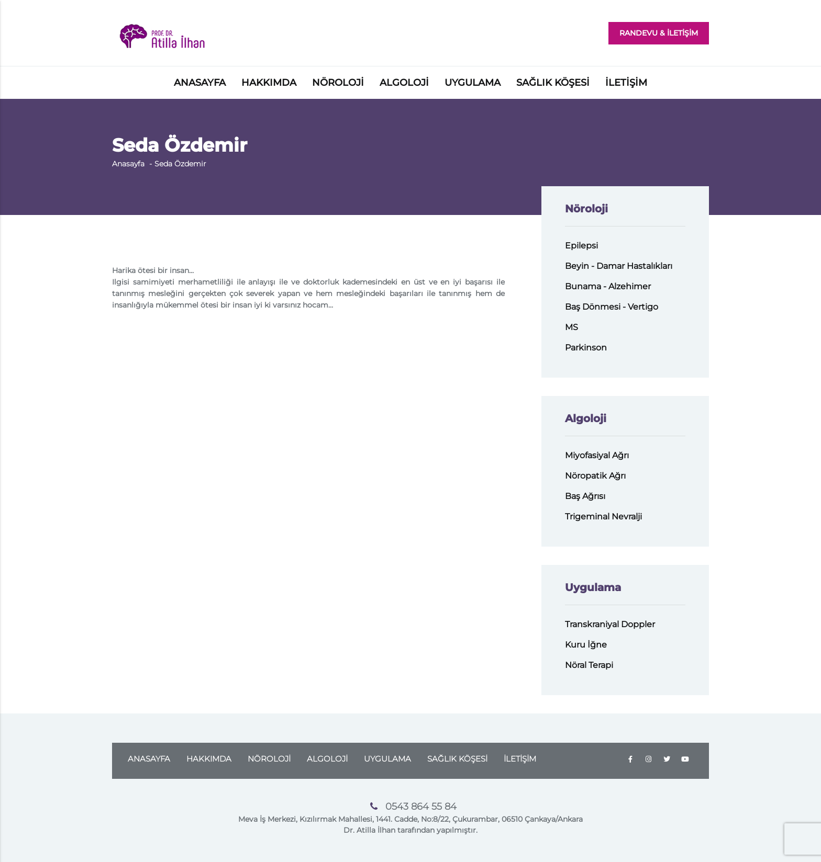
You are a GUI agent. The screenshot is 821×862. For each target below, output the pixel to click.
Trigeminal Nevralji (603, 516)
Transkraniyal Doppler (610, 624)
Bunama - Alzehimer (608, 286)
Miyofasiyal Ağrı (597, 455)
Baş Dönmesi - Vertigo (611, 307)
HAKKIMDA (268, 82)
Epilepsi (581, 246)
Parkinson (586, 348)
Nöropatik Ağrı (595, 476)
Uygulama (593, 587)
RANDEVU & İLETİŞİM (658, 33)
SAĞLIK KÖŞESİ (553, 82)
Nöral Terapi (589, 665)
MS (571, 327)
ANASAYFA (200, 82)
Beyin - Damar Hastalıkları (618, 266)
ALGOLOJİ (404, 82)
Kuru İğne (586, 645)
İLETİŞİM (626, 82)
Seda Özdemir (180, 163)
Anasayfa (128, 163)
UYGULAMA (473, 82)
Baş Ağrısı (585, 496)
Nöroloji (586, 208)
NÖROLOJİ (338, 82)
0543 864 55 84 (421, 806)
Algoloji (585, 418)
